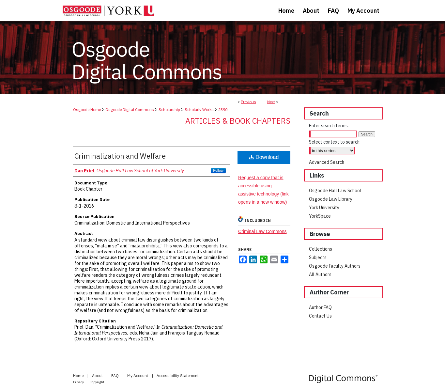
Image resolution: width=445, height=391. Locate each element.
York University (324, 208)
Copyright (97, 382)
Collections (320, 249)
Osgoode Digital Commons (129, 109)
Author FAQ (320, 307)
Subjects (318, 257)
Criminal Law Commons (262, 231)
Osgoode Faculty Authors (335, 266)
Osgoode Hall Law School (335, 191)
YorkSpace (320, 216)
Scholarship (169, 109)
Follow (218, 170)
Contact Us (320, 316)
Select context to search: (335, 142)
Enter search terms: (329, 126)
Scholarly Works (199, 109)
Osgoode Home (87, 109)
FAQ (115, 375)
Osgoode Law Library (330, 199)
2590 (222, 109)
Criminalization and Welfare (120, 156)
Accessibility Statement (178, 375)
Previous (248, 101)
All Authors (320, 274)
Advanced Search (326, 162)
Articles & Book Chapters (237, 121)
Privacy (78, 382)
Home (78, 375)
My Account (138, 375)
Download (264, 157)
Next (271, 101)
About (98, 375)
